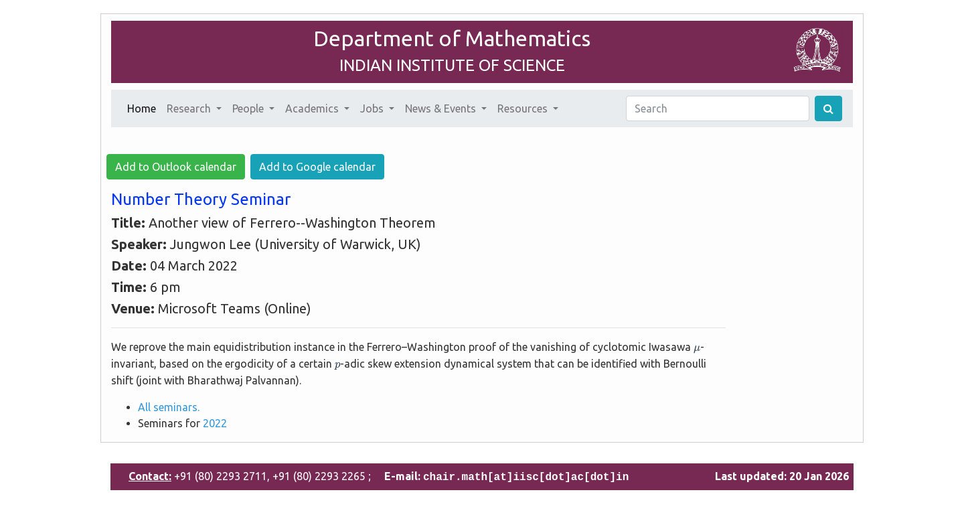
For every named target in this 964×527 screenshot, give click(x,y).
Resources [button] (523, 108)
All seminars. (168, 407)
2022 (215, 423)
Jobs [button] (373, 108)
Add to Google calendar (317, 167)
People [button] (249, 108)
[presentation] (697, 349)
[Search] (717, 108)
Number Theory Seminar (201, 199)
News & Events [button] (442, 108)
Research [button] (190, 108)
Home (144, 107)
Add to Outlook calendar (175, 167)
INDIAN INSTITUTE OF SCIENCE (452, 65)
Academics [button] (313, 108)
